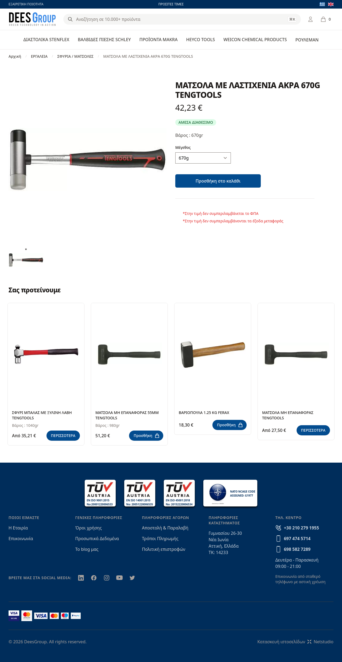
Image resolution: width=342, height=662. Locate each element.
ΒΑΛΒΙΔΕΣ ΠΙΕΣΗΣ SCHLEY (104, 39)
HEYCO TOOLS (200, 39)
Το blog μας (87, 549)
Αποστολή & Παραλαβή (165, 528)
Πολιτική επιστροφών (163, 549)
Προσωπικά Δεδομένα (97, 538)
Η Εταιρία (18, 528)
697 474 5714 (297, 538)
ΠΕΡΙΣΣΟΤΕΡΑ (63, 435)
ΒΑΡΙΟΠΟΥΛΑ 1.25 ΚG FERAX (204, 412)
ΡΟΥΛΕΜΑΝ (306, 40)
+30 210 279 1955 (301, 528)
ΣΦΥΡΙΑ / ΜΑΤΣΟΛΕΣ (75, 56)
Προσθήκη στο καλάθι (218, 181)
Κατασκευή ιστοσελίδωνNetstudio (295, 642)
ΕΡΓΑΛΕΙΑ (39, 56)
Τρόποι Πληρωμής (160, 538)
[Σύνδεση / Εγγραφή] (310, 19)
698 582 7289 (297, 549)
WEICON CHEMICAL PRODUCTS (255, 39)
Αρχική (15, 56)
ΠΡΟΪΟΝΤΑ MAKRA (158, 39)
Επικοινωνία (21, 538)
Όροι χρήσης (88, 528)
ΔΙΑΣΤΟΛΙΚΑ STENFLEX (46, 39)
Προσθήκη (147, 435)
